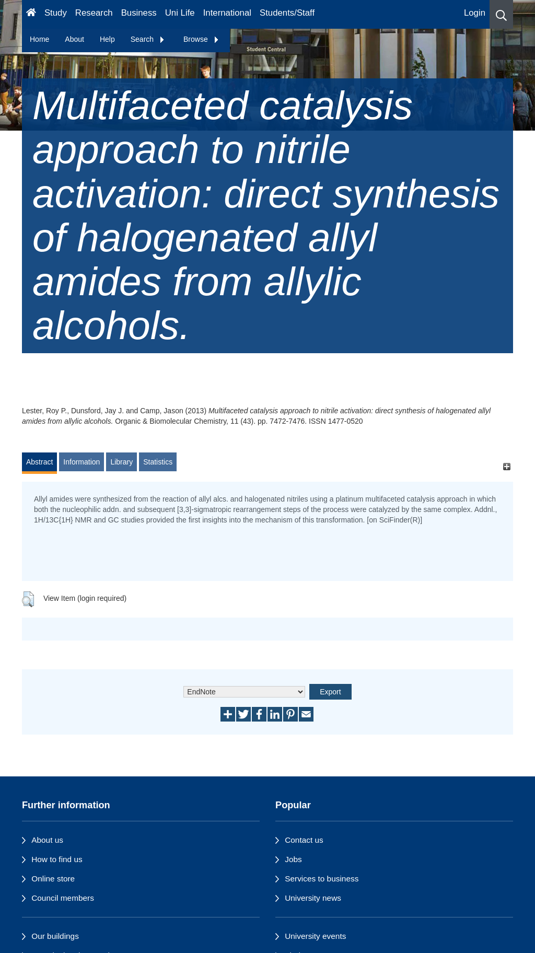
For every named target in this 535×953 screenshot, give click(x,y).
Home (39, 39)
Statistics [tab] (157, 462)
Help (107, 39)
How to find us (57, 859)
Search (148, 39)
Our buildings (55, 936)
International (227, 13)
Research (94, 13)
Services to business (321, 878)
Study (55, 13)
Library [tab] (121, 462)
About (74, 39)
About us (47, 839)
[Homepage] (31, 14)
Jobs (293, 859)
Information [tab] (81, 462)
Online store (53, 878)
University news (313, 897)
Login (474, 13)
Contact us (304, 839)
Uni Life (180, 13)
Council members (62, 897)
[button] (501, 14)
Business (139, 13)
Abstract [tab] (39, 462)
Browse (201, 39)
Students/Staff (287, 13)
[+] (506, 467)
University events (315, 936)
